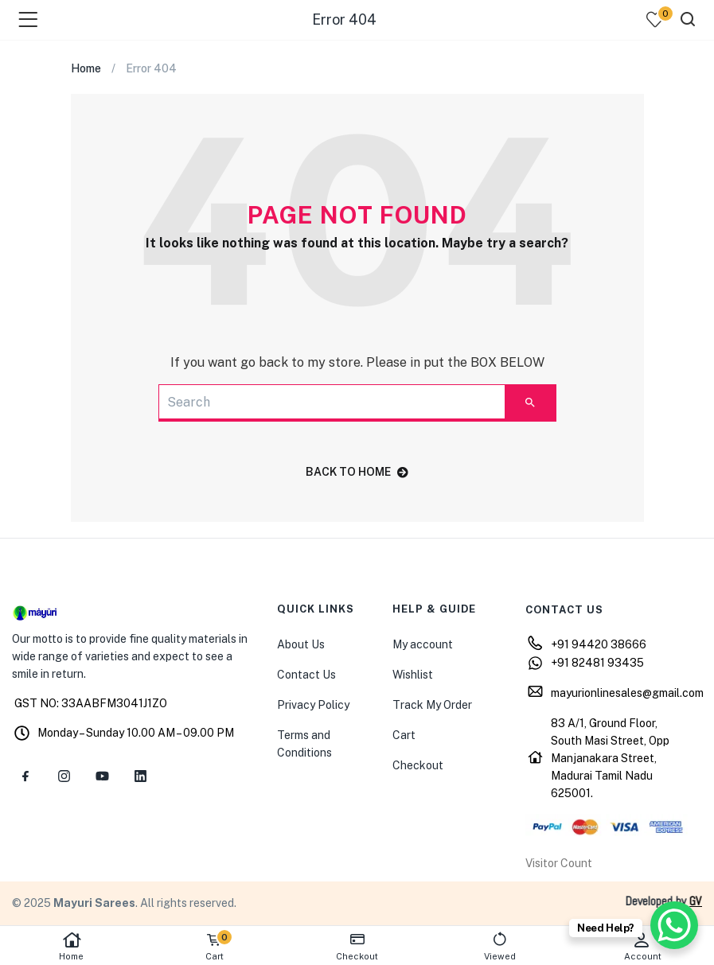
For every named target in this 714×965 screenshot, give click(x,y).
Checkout (417, 765)
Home (71, 946)
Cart (404, 735)
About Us (301, 644)
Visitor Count (558, 863)
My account (422, 644)
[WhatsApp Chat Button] (674, 925)
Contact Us (306, 674)
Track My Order (432, 704)
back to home (357, 471)
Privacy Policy (313, 704)
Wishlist (412, 674)
